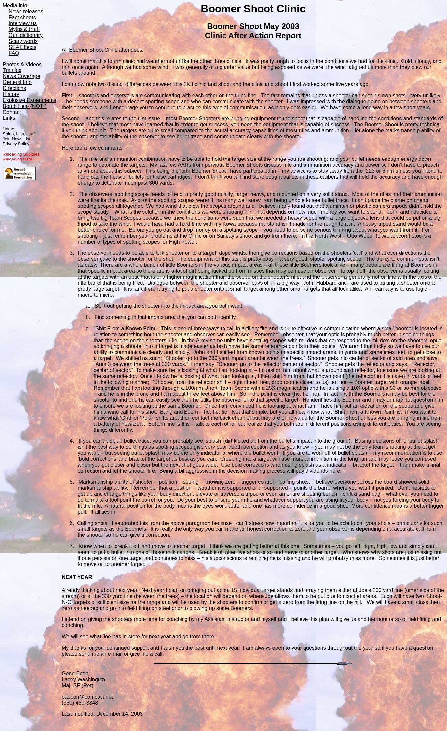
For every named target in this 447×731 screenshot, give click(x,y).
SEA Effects (22, 47)
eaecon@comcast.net (87, 697)
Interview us (23, 23)
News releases (26, 11)
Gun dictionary (26, 35)
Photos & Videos (22, 64)
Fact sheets (22, 17)
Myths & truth (24, 29)
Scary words (23, 41)
